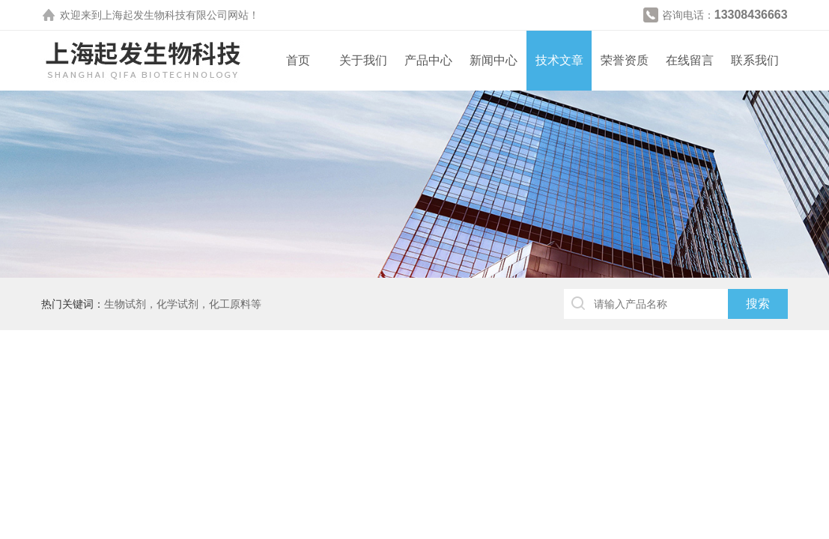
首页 (298, 60)
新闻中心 (493, 60)
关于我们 (363, 60)
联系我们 (755, 60)
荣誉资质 (625, 60)
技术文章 (559, 60)
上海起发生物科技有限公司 (165, 15)
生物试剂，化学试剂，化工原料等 (182, 304)
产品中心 (428, 60)
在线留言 (690, 60)
